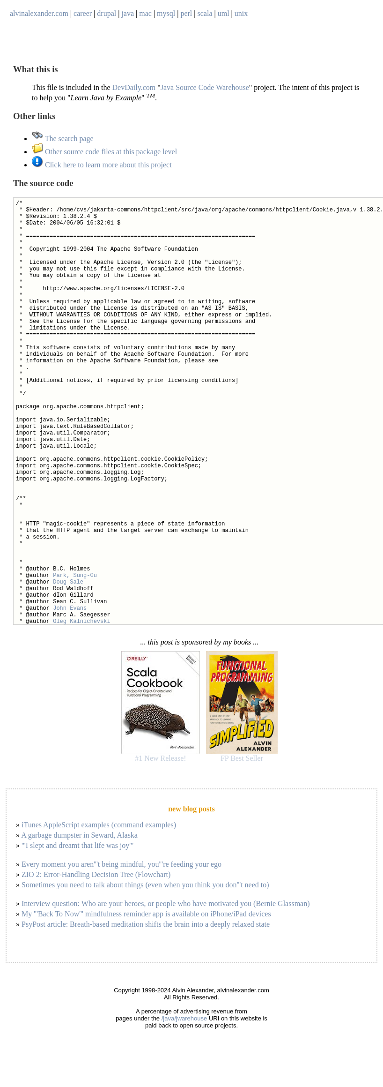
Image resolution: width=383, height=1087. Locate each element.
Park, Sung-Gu (75, 575)
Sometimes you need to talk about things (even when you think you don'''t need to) (145, 885)
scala (205, 13)
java (127, 13)
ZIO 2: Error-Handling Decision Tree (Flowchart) (96, 874)
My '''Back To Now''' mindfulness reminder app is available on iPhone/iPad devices (146, 914)
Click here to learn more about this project (102, 165)
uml (223, 13)
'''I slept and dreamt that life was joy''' (77, 845)
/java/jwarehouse (184, 1018)
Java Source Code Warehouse (205, 87)
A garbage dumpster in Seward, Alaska (79, 835)
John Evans (70, 608)
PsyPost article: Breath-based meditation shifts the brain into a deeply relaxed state (146, 924)
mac (145, 13)
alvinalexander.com (39, 13)
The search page (63, 138)
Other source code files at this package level (104, 152)
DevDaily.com (134, 87)
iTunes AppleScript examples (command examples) (99, 825)
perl (186, 13)
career (83, 13)
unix (241, 13)
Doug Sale (68, 582)
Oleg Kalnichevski (81, 621)
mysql (166, 13)
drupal (106, 13)
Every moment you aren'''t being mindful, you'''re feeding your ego (121, 864)
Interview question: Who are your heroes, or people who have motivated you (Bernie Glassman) (166, 903)
